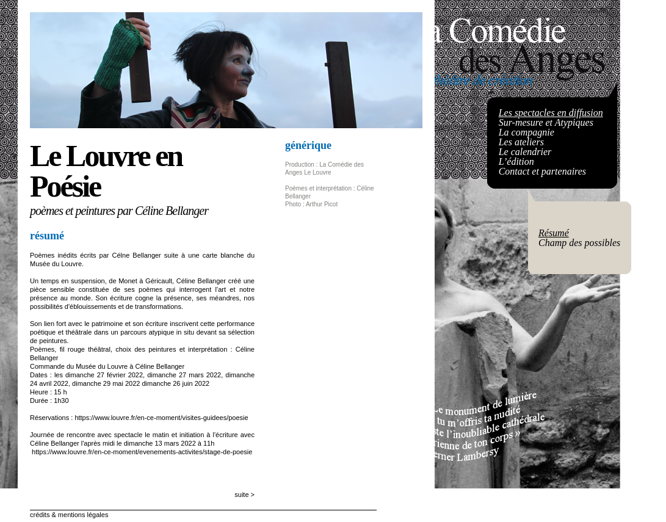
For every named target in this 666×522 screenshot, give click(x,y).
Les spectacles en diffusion (551, 112)
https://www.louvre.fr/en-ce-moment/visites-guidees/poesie (161, 417)
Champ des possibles (579, 242)
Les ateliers (521, 142)
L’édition (516, 161)
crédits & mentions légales (69, 514)
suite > (244, 494)
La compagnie (526, 132)
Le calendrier (525, 152)
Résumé (553, 233)
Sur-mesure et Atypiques (546, 122)
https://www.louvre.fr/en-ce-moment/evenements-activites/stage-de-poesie (142, 451)
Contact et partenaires (542, 171)
